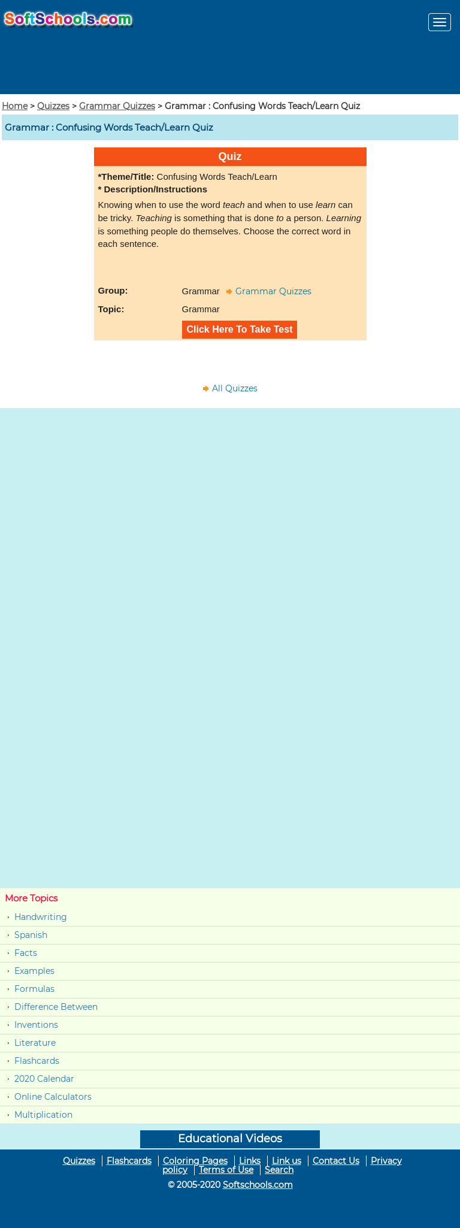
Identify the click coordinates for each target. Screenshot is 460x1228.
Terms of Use (226, 1169)
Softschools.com (258, 1184)
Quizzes (53, 106)
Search (279, 1169)
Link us (286, 1160)
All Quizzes (235, 388)
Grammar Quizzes (117, 106)
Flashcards (36, 1060)
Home (15, 106)
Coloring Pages (195, 1160)
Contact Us (336, 1160)
